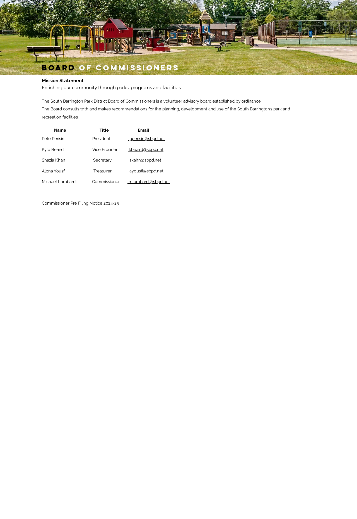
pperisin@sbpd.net (146, 138)
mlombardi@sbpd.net (148, 181)
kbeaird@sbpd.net (145, 149)
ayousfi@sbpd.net (145, 171)
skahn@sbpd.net (144, 160)
